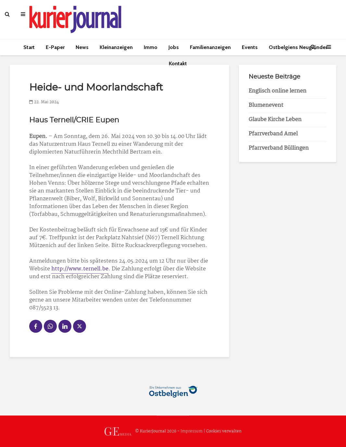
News (82, 47)
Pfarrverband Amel (273, 134)
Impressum (191, 431)
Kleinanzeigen (116, 47)
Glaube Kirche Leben (275, 119)
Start (29, 47)
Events (250, 47)
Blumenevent (266, 105)
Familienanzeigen (210, 47)
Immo (150, 47)
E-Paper (55, 47)
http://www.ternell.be (79, 269)
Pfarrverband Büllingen (279, 148)
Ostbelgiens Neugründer (298, 47)
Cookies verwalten (223, 431)
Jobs (173, 47)
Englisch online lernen (277, 91)
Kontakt (178, 63)
